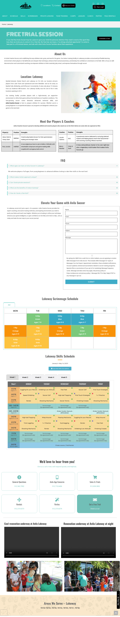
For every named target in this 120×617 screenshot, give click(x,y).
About (4, 16)
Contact (57, 5)
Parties (99, 16)
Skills (23, 16)
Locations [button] (47, 5)
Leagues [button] (81, 16)
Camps (73, 16)
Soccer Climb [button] (68, 5)
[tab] (12, 290)
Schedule (14, 16)
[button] (110, 576)
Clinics (90, 16)
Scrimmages (33, 16)
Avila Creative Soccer (12, 103)
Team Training (62, 16)
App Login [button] (99, 7)
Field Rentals (109, 16)
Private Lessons (46, 16)
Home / (4, 24)
